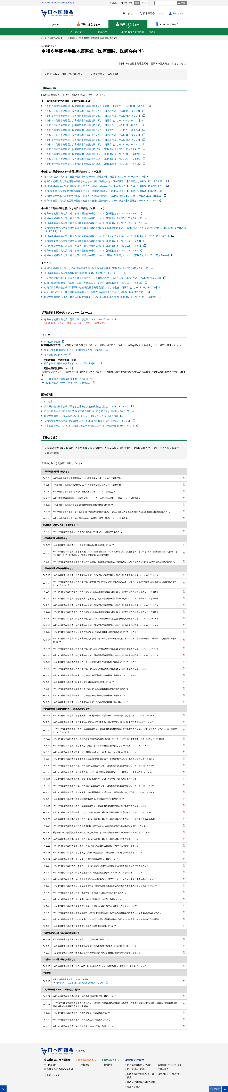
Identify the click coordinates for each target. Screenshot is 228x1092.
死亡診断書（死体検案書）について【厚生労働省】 (71, 357)
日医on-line (53, 74)
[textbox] (165, 3)
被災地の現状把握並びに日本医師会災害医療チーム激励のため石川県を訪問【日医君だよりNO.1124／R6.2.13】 (103, 273)
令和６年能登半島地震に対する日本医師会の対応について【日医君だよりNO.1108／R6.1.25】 (93, 219)
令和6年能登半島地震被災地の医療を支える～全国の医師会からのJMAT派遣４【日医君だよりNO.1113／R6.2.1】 (103, 188)
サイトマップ (180, 13)
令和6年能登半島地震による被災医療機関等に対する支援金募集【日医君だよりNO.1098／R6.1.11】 (96, 264)
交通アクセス (133, 1068)
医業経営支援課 (55, 441)
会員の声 (102, 32)
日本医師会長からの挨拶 (139, 1046)
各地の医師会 (47, 1083)
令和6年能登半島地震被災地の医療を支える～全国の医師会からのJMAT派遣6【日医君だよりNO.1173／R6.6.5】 (103, 197)
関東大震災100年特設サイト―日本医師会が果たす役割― (74, 344)
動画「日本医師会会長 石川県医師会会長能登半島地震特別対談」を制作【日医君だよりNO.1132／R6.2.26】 (101, 282)
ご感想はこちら (51, 1056)
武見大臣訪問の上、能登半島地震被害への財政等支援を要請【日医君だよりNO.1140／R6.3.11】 (94, 287)
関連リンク (64, 1083)
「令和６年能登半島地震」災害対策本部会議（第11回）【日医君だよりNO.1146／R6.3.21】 (92, 152)
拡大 (144, 3)
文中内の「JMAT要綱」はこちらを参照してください (80, 965)
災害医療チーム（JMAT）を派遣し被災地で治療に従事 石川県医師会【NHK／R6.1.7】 (89, 418)
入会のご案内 (77, 32)
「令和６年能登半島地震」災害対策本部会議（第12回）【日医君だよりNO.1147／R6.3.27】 (92, 157)
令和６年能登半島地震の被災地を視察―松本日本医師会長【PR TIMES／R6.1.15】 (87, 414)
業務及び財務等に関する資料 (141, 1064)
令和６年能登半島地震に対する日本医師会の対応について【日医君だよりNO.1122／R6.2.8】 (93, 237)
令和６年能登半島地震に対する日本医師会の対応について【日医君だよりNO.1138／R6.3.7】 (93, 241)
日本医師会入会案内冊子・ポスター (139, 32)
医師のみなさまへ (110, 1042)
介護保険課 (125, 441)
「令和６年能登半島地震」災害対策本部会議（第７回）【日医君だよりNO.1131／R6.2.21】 (92, 133)
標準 (137, 3)
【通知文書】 (112, 74)
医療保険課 (110, 441)
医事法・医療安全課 (76, 441)
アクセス (130, 13)
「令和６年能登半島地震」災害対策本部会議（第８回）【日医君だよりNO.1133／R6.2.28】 (92, 138)
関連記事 (97, 74)
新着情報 (85, 1046)
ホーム (81, 1032)
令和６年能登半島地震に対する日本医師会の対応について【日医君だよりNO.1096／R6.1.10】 (93, 210)
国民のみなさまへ (87, 1042)
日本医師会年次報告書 (169, 1056)
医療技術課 (96, 441)
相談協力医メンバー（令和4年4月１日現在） (67, 376)
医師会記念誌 (164, 1051)
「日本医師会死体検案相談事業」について (66, 373)
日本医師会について (153, 13)
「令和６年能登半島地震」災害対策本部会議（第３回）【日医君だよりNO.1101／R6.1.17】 (92, 115)
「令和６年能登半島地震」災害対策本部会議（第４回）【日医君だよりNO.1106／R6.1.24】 (92, 119)
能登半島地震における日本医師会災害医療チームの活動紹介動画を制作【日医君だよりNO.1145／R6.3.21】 (100, 291)
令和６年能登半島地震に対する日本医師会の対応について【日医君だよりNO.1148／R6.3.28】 (93, 246)
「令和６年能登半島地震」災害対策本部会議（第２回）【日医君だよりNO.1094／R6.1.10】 (92, 110)
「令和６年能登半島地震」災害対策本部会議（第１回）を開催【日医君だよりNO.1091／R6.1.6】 (95, 105)
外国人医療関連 (52, 336)
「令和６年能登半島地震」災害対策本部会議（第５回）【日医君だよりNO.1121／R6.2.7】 (91, 124)
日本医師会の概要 (136, 1051)
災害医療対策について (55, 349)
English (113, 3)
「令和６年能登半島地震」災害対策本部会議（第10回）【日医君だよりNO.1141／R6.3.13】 (92, 147)
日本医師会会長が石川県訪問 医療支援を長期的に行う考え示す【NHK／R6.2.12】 (87, 404)
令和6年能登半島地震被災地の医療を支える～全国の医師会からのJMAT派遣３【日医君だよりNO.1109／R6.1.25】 (104, 183)
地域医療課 (53, 446)
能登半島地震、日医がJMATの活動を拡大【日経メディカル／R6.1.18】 (81, 409)
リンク (86, 74)
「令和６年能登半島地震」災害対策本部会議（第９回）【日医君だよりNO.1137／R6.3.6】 (91, 143)
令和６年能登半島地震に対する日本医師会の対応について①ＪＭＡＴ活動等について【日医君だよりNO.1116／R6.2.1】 (107, 232)
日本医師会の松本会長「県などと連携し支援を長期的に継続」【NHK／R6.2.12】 (86, 400)
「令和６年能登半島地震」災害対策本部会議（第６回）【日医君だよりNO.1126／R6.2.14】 (92, 129)
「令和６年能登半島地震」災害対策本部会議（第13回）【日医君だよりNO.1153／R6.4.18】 (92, 161)
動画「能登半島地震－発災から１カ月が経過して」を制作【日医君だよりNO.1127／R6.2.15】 (93, 278)
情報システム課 (161, 441)
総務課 (175, 441)
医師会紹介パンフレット (170, 1046)
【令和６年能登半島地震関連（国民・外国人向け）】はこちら (150, 63)
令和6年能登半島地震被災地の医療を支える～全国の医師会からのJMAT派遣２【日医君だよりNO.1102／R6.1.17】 (104, 179)
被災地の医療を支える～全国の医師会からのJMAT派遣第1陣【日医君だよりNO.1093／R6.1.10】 (95, 174)
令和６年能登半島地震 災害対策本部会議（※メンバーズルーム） (79, 314)
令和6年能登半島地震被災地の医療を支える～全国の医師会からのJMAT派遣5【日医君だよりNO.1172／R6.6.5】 (103, 193)
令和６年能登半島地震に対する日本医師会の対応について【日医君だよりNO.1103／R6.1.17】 (93, 215)
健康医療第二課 (142, 441)
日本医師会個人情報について (89, 1083)
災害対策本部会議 (71, 74)
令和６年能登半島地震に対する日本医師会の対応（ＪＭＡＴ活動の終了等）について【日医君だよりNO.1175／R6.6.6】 (107, 251)
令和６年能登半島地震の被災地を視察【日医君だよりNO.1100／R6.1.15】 (83, 268)
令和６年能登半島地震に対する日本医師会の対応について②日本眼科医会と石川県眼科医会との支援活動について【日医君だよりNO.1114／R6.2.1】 (115, 226)
